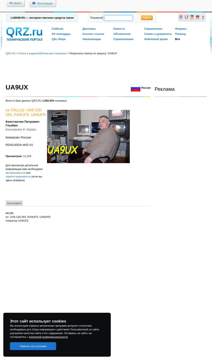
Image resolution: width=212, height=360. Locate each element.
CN (197, 18)
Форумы (181, 28)
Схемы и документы (158, 33)
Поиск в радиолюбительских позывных (43, 53)
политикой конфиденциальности (48, 337)
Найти (147, 17)
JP (203, 18)
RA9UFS (21, 115)
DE (191, 18)
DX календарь (61, 33)
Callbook (57, 28)
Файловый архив (155, 39)
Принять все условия (33, 346)
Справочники (153, 28)
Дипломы (89, 28)
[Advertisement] (106, 69)
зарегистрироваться (18, 176)
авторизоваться (15, 172)
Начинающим (92, 39)
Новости (119, 28)
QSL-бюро (59, 39)
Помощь (180, 33)
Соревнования (123, 39)
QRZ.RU (11, 53)
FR (186, 18)
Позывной (96, 17)
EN (180, 18)
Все (177, 39)
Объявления (122, 33)
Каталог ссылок (93, 33)
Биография (14, 203)
